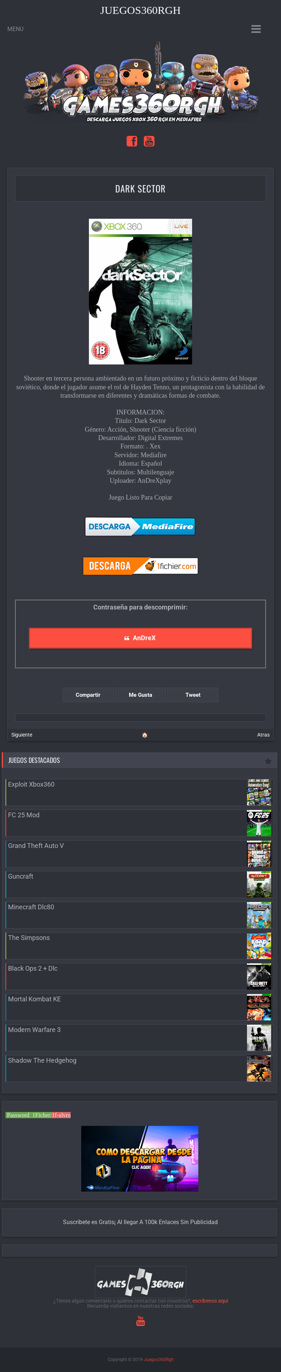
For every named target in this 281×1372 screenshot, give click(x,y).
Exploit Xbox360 (31, 784)
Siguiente (21, 735)
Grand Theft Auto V (36, 845)
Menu (15, 29)
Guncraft (20, 876)
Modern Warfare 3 (34, 1029)
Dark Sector (140, 188)
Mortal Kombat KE (34, 999)
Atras (263, 735)
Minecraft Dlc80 (31, 907)
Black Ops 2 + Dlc (32, 968)
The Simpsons (29, 937)
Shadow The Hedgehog (42, 1060)
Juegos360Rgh (140, 10)
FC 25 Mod (24, 815)
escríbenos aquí (210, 1301)
